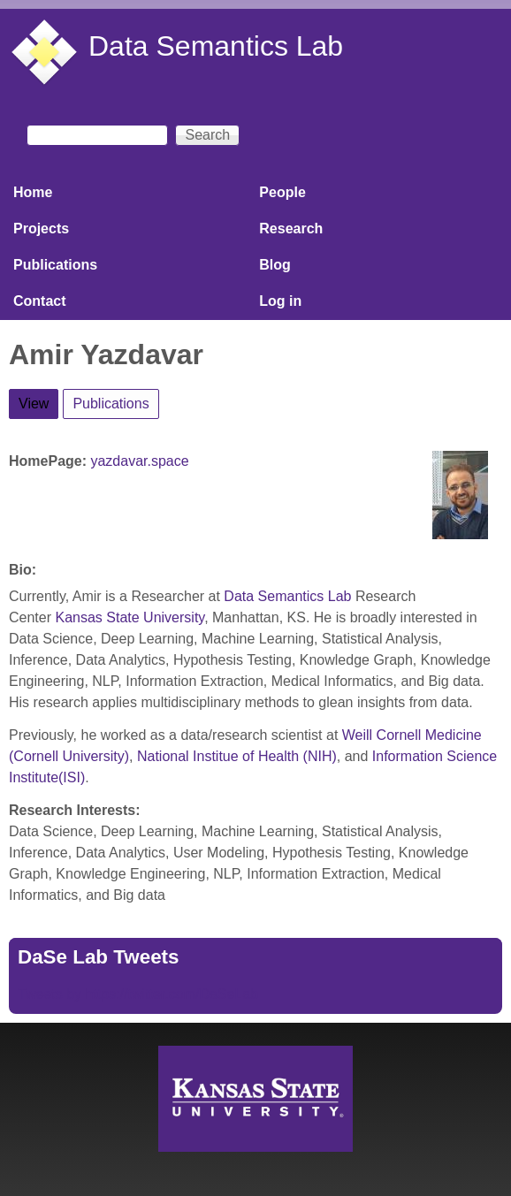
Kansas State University (129, 617)
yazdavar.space (139, 460)
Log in (280, 301)
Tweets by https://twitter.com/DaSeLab (138, 994)
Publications (55, 264)
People (282, 192)
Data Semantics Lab (215, 46)
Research (291, 228)
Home (32, 192)
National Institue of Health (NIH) (237, 756)
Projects (41, 228)
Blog (275, 264)
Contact (39, 301)
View (38, 400)
